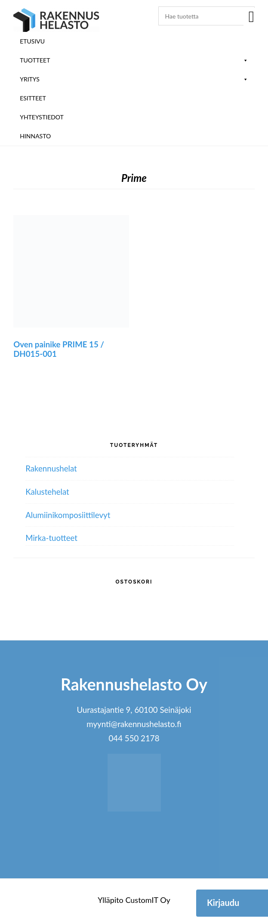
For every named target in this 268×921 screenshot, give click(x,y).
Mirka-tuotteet (51, 538)
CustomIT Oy (147, 900)
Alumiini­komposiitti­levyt (67, 515)
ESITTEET (33, 98)
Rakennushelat (51, 468)
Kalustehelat (47, 491)
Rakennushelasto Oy (56, 20)
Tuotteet (134, 60)
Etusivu (32, 41)
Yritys (134, 79)
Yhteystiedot (42, 117)
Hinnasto (35, 136)
